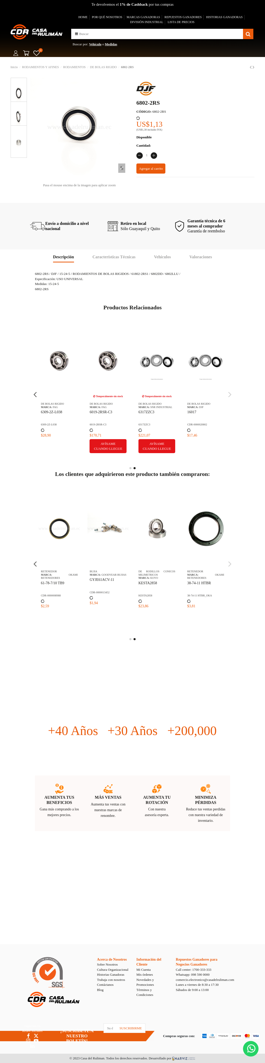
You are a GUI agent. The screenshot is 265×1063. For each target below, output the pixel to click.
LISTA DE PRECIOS (181, 22)
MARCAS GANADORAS (143, 17)
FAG (55, 407)
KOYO (154, 577)
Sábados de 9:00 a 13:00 (192, 990)
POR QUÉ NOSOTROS (107, 17)
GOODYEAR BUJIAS (113, 574)
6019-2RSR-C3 (101, 412)
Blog (100, 990)
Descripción (63, 257)
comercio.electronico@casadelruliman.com (205, 980)
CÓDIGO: (144, 111)
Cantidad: (143, 145)
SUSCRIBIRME (131, 1028)
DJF (201, 407)
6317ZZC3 (146, 412)
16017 (191, 412)
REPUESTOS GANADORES (183, 17)
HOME (82, 17)
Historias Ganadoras (110, 974)
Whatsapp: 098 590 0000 (192, 974)
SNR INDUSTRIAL (161, 407)
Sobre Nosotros (107, 964)
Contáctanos (105, 985)
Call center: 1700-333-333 (193, 970)
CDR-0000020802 (197, 424)
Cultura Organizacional (112, 970)
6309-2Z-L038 (51, 412)
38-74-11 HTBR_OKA (199, 595)
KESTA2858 (147, 583)
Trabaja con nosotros (111, 980)
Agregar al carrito (151, 168)
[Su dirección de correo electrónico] (110, 1028)
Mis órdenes (144, 974)
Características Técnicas (113, 257)
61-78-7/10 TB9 (52, 583)
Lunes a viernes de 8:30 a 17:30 (197, 985)
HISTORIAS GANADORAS (224, 17)
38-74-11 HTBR (199, 583)
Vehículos (162, 257)
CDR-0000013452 (99, 592)
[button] (76, 34)
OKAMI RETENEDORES (59, 576)
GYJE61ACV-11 (102, 580)
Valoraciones (200, 257)
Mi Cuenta (143, 970)
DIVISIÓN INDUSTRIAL (146, 22)
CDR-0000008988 (51, 595)
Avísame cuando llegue (108, 446)
